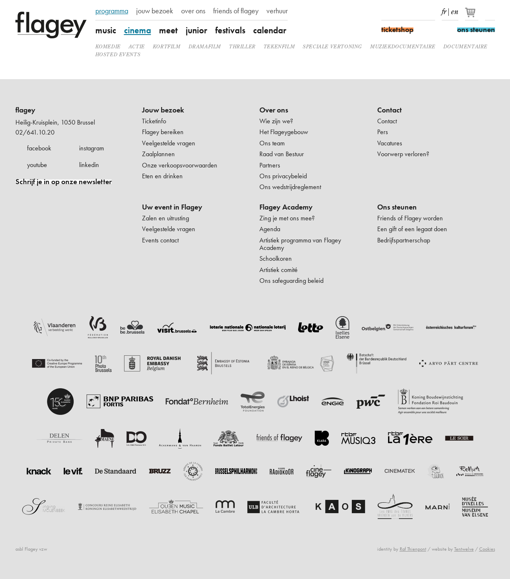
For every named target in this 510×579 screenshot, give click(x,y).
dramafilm (205, 46)
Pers (382, 131)
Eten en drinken (162, 176)
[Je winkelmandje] (472, 15)
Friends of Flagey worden (410, 218)
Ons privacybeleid (283, 176)
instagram (91, 148)
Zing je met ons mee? (287, 218)
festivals (230, 30)
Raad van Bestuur (281, 154)
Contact (389, 110)
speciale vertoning (332, 46)
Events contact (160, 240)
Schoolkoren (275, 258)
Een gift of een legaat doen (412, 229)
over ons (193, 11)
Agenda (269, 229)
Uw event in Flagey (172, 207)
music (105, 30)
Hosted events (118, 54)
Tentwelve (464, 549)
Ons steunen (397, 207)
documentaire (465, 46)
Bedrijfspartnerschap (403, 240)
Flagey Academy (286, 207)
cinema (137, 30)
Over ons (273, 110)
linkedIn (430, 12)
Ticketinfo (154, 121)
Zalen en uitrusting (165, 218)
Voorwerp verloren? (403, 154)
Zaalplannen (158, 154)
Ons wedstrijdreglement (290, 186)
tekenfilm (279, 46)
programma (111, 11)
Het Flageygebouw (283, 131)
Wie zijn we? (276, 121)
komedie (108, 46)
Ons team (272, 143)
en (454, 10)
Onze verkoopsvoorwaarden (179, 165)
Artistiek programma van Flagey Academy (300, 244)
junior (196, 30)
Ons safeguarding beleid (291, 280)
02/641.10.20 (35, 132)
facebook (39, 148)
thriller (242, 46)
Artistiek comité (278, 269)
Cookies (487, 549)
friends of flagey (236, 11)
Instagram (401, 12)
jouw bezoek (154, 11)
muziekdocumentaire (402, 46)
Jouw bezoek (163, 110)
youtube (37, 164)
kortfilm (167, 46)
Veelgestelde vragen (168, 143)
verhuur (277, 11)
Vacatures (389, 143)
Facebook (386, 12)
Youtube (415, 12)
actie (137, 46)
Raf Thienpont (413, 549)
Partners (269, 165)
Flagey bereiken (163, 131)
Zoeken (490, 12)
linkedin (89, 164)
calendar (269, 30)
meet (168, 30)
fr (444, 10)
